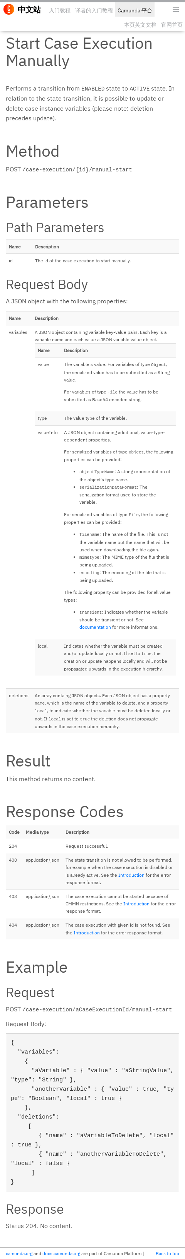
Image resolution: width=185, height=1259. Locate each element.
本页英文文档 (140, 24)
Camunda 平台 (135, 10)
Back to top (167, 1253)
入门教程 (60, 10)
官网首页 (172, 24)
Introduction (131, 875)
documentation (95, 627)
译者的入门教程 (94, 10)
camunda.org (19, 1253)
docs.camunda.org (61, 1253)
